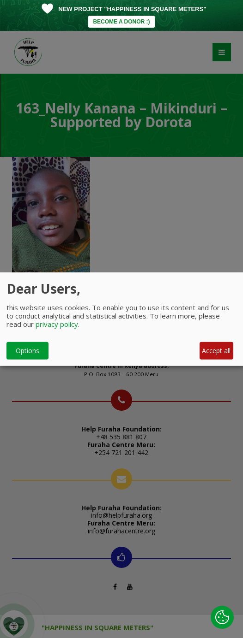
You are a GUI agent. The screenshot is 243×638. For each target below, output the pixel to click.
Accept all (216, 350)
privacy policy (57, 323)
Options (27, 350)
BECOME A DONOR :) (121, 21)
